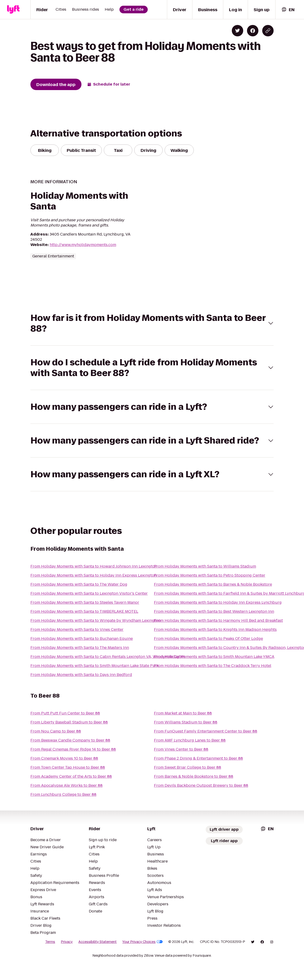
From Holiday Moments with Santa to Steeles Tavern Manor (84, 602)
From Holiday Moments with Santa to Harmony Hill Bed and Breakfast (218, 620)
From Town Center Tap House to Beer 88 (67, 767)
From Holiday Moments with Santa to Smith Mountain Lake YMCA (214, 656)
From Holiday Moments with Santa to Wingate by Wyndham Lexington (95, 620)
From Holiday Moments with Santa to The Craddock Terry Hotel (212, 665)
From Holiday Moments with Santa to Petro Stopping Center (209, 575)
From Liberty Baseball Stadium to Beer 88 (69, 722)
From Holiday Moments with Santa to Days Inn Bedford (81, 674)
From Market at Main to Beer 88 (183, 713)
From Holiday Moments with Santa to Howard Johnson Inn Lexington (93, 566)
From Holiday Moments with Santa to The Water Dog (78, 584)
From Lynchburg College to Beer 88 (63, 794)
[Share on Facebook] (252, 30)
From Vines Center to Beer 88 (181, 749)
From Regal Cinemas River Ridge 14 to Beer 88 (73, 749)
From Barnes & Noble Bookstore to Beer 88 (193, 776)
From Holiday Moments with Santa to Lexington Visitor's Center (89, 593)
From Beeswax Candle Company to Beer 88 (70, 740)
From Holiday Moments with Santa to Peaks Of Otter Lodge (208, 638)
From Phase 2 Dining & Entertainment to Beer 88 (198, 758)
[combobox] (287, 10)
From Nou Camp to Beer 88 (55, 731)
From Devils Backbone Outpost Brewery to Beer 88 (201, 785)
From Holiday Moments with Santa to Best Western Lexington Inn (214, 611)
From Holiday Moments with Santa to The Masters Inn (79, 647)
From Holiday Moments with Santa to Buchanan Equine (81, 638)
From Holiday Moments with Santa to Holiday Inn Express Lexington (93, 575)
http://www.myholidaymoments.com (83, 244)
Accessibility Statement (97, 941)
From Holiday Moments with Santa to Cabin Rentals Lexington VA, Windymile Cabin (107, 656)
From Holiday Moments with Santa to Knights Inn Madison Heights (215, 629)
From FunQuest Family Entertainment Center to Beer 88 (205, 731)
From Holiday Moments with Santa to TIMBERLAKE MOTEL (84, 611)
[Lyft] (13, 9)
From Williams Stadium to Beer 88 (185, 722)
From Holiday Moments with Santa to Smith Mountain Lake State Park (94, 665)
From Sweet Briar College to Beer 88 (187, 767)
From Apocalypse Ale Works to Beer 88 (66, 785)
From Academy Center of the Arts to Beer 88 (71, 776)
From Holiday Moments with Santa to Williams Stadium (205, 566)
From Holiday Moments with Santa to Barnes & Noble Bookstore (213, 584)
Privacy (67, 941)
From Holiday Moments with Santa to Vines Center (77, 629)
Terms (50, 941)
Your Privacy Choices (142, 941)
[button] (152, 323)
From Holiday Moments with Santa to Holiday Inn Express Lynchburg (218, 602)
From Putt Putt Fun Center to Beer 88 (65, 713)
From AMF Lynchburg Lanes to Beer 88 (190, 740)
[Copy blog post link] (268, 30)
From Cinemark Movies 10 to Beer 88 (64, 758)
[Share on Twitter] (237, 30)
